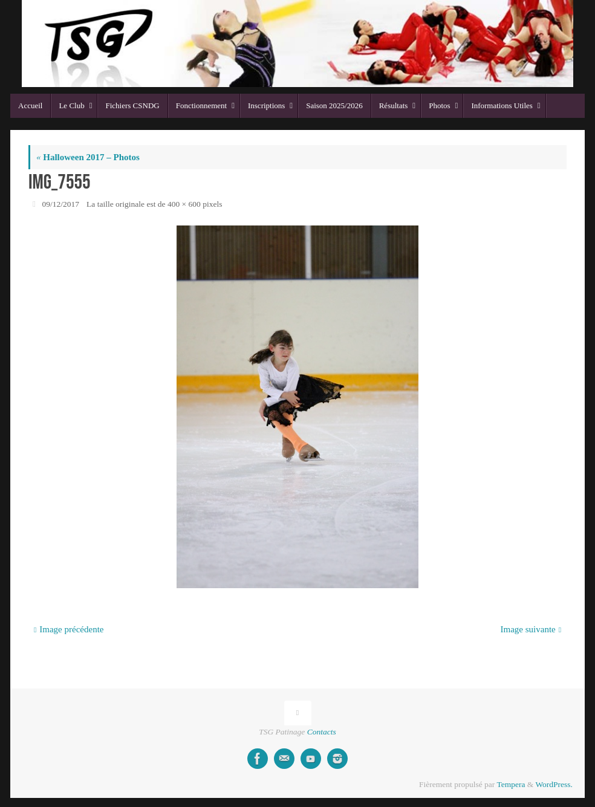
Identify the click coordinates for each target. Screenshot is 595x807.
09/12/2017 (61, 204)
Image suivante (531, 629)
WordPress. (554, 784)
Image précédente (69, 629)
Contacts (321, 731)
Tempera (510, 784)
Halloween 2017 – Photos (88, 157)
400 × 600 (184, 204)
